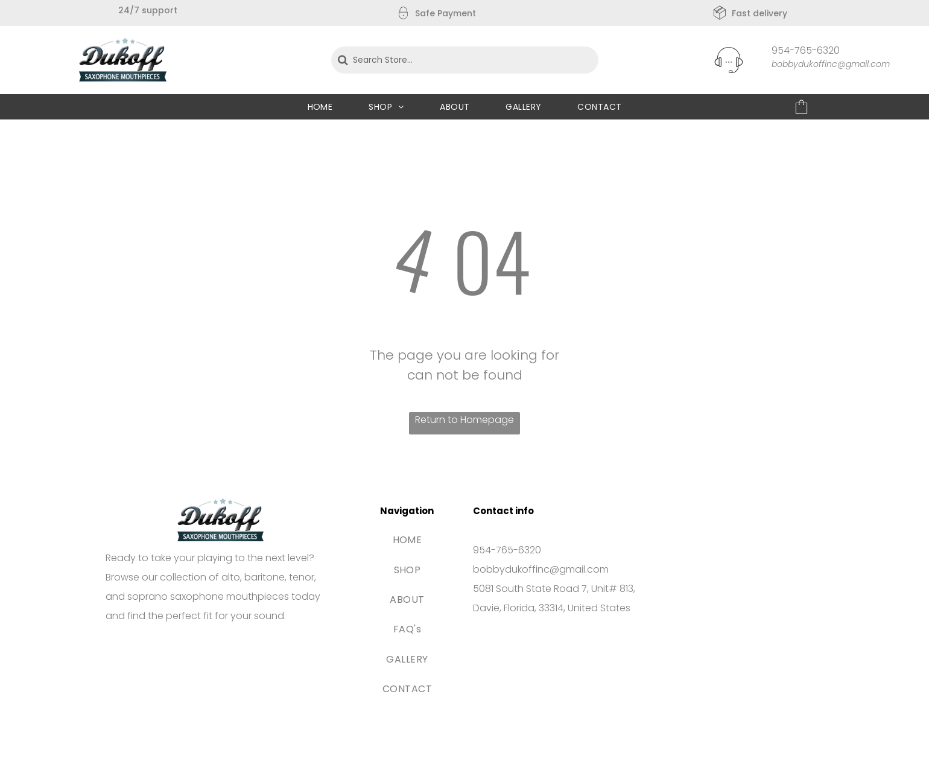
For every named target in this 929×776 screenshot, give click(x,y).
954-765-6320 (806, 50)
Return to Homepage (464, 420)
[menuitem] (320, 107)
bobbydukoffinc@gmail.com (831, 64)
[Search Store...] (464, 60)
